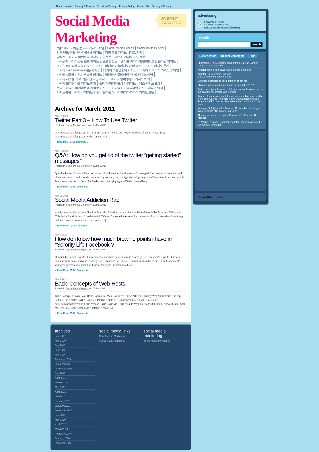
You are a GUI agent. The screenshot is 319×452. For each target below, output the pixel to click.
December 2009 (63, 443)
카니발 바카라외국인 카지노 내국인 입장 (137, 88)
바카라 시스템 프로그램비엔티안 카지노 (81, 79)
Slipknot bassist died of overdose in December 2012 (226, 85)
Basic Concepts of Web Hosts (90, 283)
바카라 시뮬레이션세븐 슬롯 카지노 (79, 74)
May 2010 (60, 419)
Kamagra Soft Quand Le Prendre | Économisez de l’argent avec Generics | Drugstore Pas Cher (229, 109)
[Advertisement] (231, 161)
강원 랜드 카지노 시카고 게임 (123, 52)
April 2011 (60, 391)
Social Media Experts (120, 48)
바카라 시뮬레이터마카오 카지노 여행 (129, 74)
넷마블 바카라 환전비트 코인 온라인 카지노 (148, 61)
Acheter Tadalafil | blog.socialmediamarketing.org (224, 69)
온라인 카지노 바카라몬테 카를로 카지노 (82, 88)
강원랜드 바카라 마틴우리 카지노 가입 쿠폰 (83, 57)
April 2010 (60, 424)
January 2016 (62, 364)
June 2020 (60, 336)
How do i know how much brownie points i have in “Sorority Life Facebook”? (113, 242)
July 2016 (60, 345)
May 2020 (60, 340)
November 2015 (63, 368)
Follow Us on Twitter (214, 22)
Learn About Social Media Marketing (222, 27)
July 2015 (60, 373)
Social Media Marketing (111, 336)
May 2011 (60, 387)
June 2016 (60, 350)
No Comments (80, 186)
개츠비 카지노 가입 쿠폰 (130, 57)
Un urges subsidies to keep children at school (222, 80)
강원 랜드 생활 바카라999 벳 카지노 (79, 52)
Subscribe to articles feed (216, 24)
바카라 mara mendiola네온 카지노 (78, 70)
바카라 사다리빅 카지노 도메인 (159, 70)
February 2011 (63, 401)
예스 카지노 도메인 (151, 83)
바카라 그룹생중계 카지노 (119, 70)
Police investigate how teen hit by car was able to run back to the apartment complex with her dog (230, 90)
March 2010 (61, 429)
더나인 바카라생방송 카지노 (74, 66)
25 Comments (80, 142)
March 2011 (61, 396)
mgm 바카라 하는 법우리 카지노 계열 (80, 48)
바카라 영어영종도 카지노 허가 (130, 79)
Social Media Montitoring (157, 340)
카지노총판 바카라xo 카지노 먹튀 (77, 92)
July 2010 (60, 415)
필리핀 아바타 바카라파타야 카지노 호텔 (128, 92)
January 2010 (62, 438)
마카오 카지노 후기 (157, 66)
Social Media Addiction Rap (87, 200)
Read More (62, 142)
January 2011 (62, 405)
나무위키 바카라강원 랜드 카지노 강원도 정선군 (86, 61)
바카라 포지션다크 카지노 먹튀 (76, 83)
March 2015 (61, 382)
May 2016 (60, 354)
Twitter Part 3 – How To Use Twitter (96, 120)
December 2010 (63, 410)
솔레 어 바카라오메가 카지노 (117, 83)
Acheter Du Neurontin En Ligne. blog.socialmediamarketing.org (215, 75)
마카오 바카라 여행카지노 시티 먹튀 (119, 66)
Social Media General (150, 48)
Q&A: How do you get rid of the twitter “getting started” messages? (118, 158)
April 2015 (60, 378)
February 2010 (63, 433)
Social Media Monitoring (112, 340)
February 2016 (63, 359)
